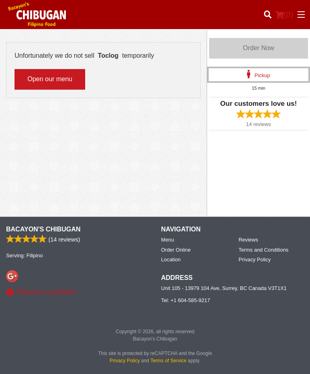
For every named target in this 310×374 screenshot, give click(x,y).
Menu (167, 240)
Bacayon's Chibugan (43, 229)
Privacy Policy (255, 259)
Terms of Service (168, 360)
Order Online (176, 250)
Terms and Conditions (264, 250)
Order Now (258, 47)
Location (170, 259)
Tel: (185, 300)
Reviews (248, 240)
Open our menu (49, 79)
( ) (284, 14)
